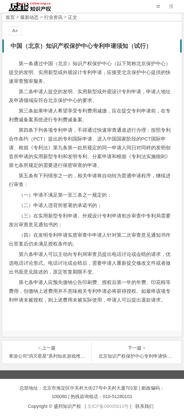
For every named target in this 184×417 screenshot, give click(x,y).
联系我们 (144, 406)
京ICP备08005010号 (108, 406)
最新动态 (29, 17)
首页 (10, 17)
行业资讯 (53, 17)
